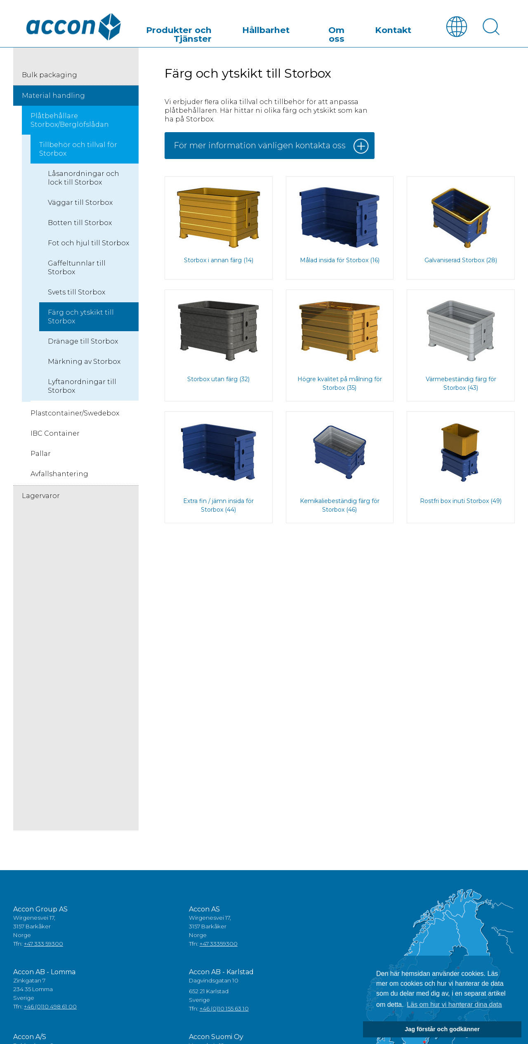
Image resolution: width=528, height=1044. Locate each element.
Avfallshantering (59, 476)
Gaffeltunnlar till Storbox (77, 269)
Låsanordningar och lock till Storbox (83, 180)
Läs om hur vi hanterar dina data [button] (454, 1004)
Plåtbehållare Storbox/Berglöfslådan (70, 122)
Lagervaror (41, 498)
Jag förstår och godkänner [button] (442, 1029)
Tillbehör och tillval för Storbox (78, 151)
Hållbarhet (318, 30)
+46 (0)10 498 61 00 (50, 1008)
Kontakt (404, 30)
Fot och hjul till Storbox (88, 245)
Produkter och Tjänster (245, 30)
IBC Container (55, 435)
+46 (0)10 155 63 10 (224, 1010)
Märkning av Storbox (84, 364)
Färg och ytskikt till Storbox (81, 319)
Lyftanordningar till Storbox (82, 388)
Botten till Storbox (80, 225)
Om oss (363, 30)
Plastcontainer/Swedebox (75, 415)
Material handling (53, 98)
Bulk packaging (49, 77)
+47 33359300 (219, 945)
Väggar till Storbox (80, 205)
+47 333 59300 (43, 945)
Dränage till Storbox (83, 343)
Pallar (41, 456)
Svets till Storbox (76, 294)
